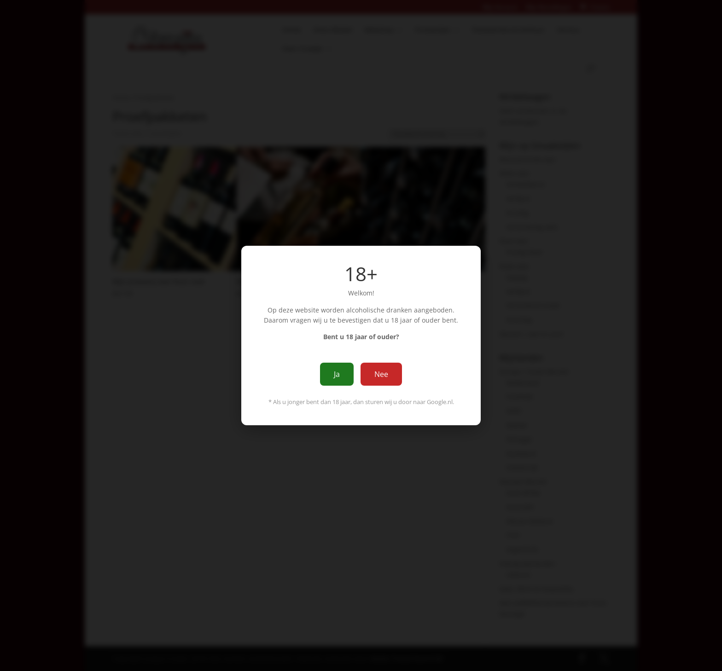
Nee (381, 374)
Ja (337, 374)
